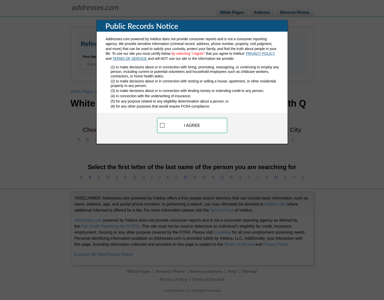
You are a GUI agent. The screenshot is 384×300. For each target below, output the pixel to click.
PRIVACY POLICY (260, 54)
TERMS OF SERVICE (130, 59)
